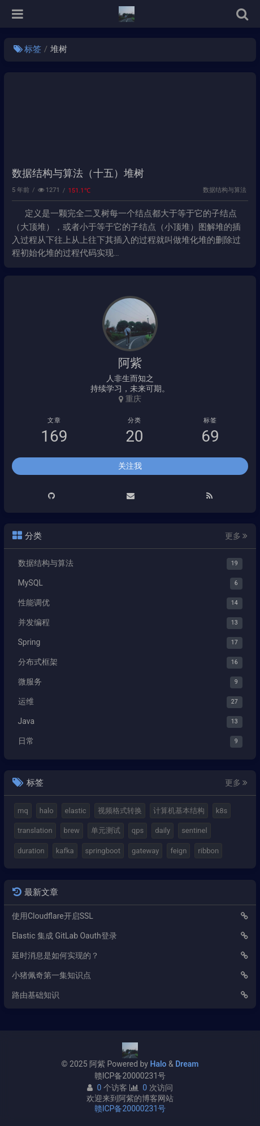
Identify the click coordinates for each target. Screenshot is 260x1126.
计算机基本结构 (179, 810)
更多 (236, 535)
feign (178, 850)
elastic (75, 810)
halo (47, 810)
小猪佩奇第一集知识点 (51, 975)
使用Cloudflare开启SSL (52, 915)
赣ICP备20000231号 (130, 1075)
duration (31, 850)
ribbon (208, 850)
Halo (158, 1063)
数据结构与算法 (224, 190)
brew (72, 830)
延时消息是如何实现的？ (55, 955)
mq (23, 810)
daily (162, 830)
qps (138, 830)
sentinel (194, 830)
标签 (27, 49)
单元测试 (105, 830)
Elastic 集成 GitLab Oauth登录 (64, 935)
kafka (65, 850)
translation (35, 830)
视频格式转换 (120, 810)
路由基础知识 (35, 995)
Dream (186, 1063)
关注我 (130, 465)
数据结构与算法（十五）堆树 (78, 173)
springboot (102, 850)
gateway (145, 850)
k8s (222, 810)
